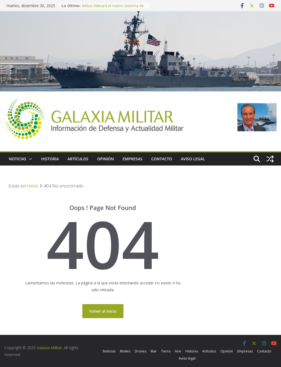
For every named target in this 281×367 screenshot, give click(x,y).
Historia (50, 158)
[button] (29, 159)
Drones (140, 351)
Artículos (78, 158)
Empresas (132, 158)
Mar (154, 351)
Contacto (161, 158)
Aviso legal (193, 158)
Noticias (17, 158)
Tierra (165, 351)
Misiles (125, 351)
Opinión (105, 158)
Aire (178, 351)
